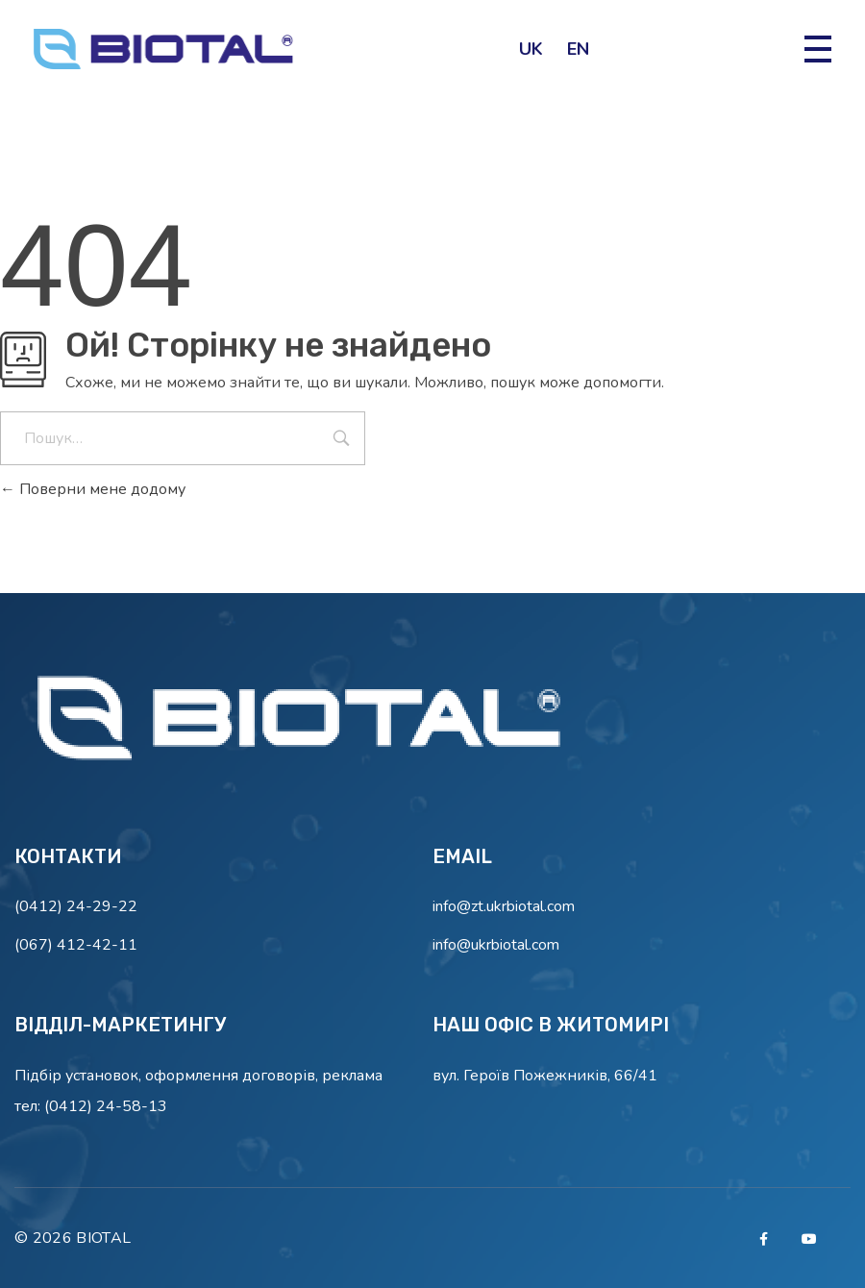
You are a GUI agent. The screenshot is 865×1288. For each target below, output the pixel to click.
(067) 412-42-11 (75, 944)
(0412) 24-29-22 (75, 906)
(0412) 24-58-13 (105, 1106)
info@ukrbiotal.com (495, 944)
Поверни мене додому (92, 489)
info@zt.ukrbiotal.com (503, 906)
